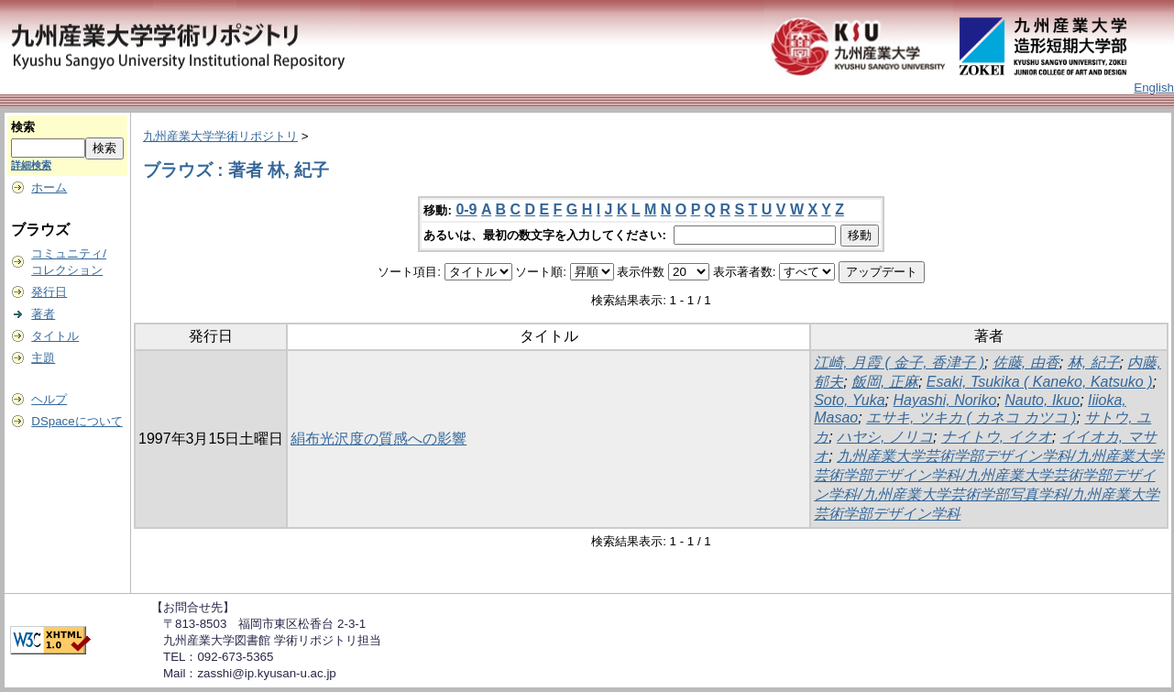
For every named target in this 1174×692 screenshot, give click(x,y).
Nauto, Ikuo (1042, 400)
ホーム (49, 187)
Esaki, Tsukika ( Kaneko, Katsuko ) (1040, 382)
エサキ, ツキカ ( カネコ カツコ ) (971, 417)
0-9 (466, 209)
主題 (43, 358)
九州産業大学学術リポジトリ (220, 136)
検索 (23, 127)
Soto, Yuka (849, 400)
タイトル (55, 336)
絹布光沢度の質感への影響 (378, 438)
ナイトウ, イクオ (996, 437)
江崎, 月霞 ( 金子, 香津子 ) (899, 362)
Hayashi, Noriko (944, 400)
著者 (43, 314)
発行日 (49, 292)
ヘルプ (49, 399)
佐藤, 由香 (1026, 362)
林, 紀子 (1094, 362)
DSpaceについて (76, 421)
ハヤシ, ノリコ (885, 437)
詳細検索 (31, 164)
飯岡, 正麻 (884, 382)
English (1154, 87)
